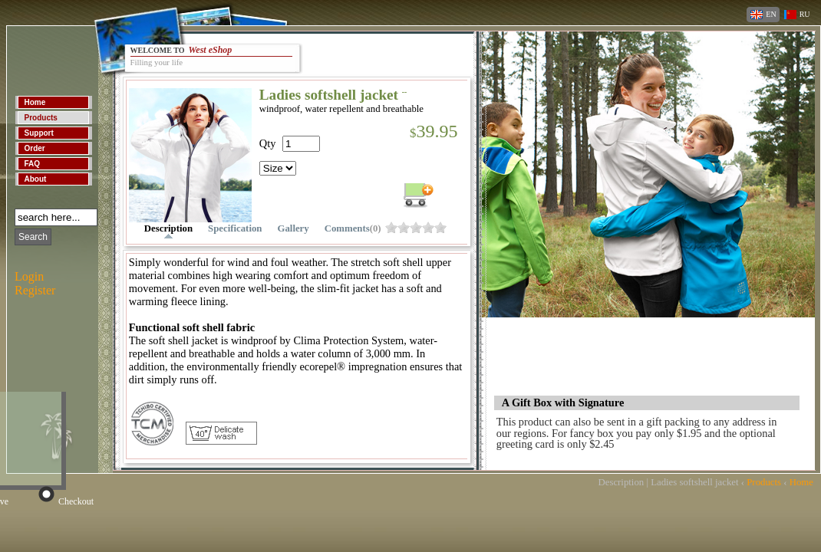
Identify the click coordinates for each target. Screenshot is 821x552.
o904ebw (428, 227)
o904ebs (416, 227)
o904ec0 (440, 227)
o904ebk (391, 227)
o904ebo (403, 227)
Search (33, 237)
